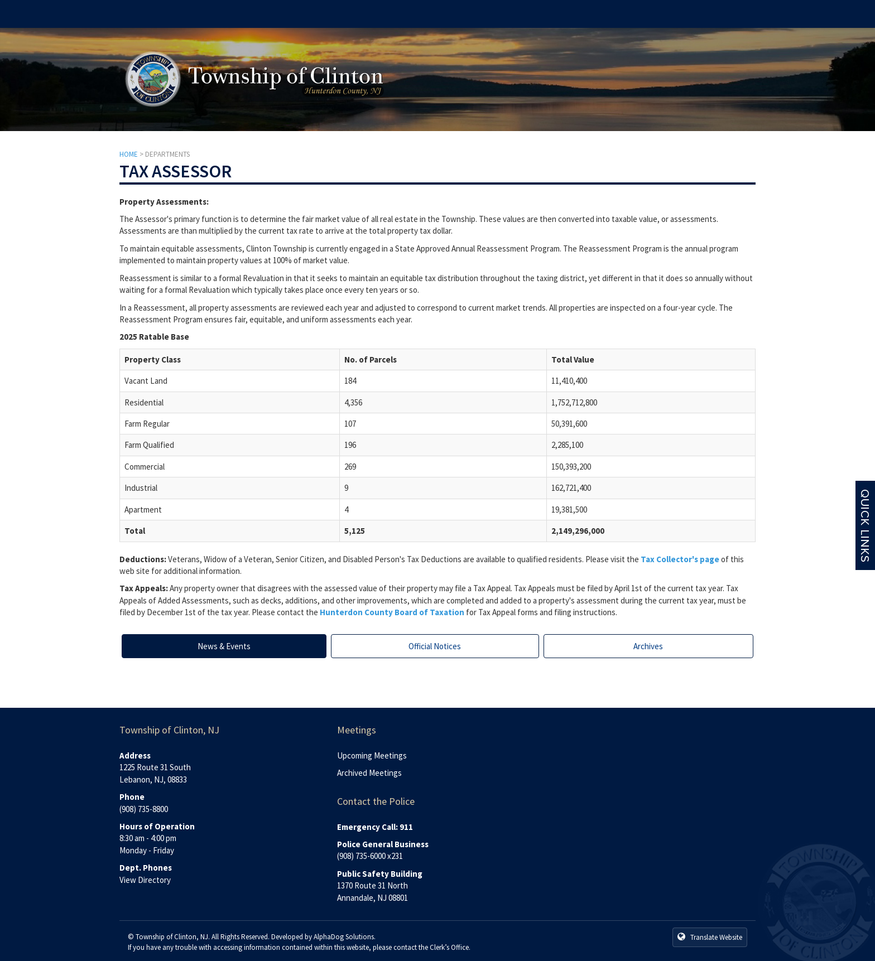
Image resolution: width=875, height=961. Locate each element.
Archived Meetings (369, 772)
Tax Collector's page (680, 559)
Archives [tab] (648, 646)
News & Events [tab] (224, 646)
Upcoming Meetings (372, 755)
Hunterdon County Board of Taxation (392, 612)
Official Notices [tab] (434, 646)
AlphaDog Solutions (344, 936)
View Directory (145, 880)
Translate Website (709, 937)
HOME (128, 154)
